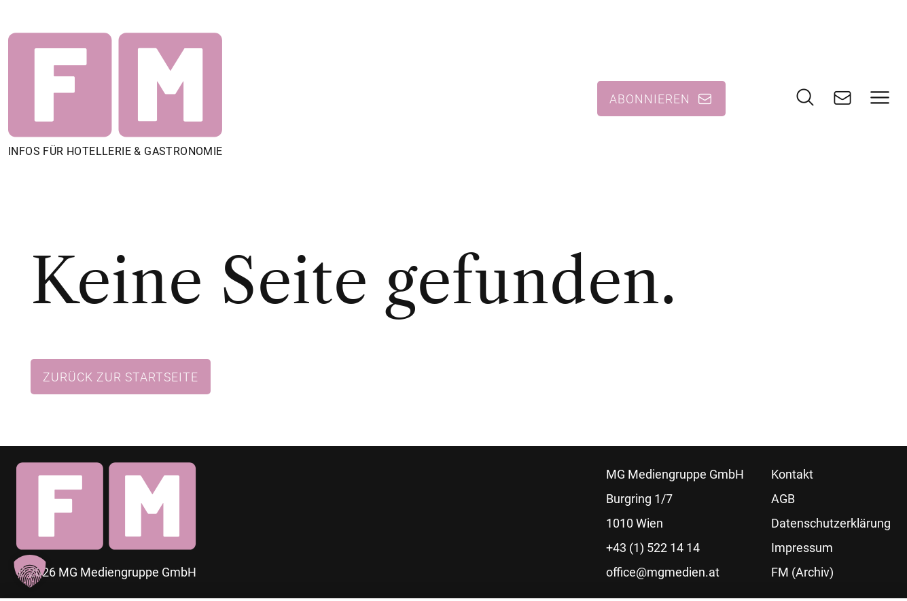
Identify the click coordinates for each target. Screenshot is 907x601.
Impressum (802, 547)
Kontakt (792, 474)
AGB (783, 499)
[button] (30, 571)
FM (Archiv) (802, 572)
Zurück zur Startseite (120, 376)
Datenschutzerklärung (831, 523)
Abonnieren (649, 98)
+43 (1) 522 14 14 (653, 547)
